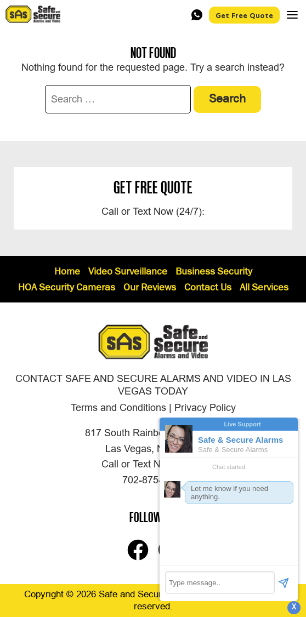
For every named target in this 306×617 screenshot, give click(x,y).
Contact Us (207, 288)
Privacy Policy (205, 407)
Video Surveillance (127, 272)
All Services (264, 288)
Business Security (213, 272)
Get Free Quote (244, 15)
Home (67, 272)
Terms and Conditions (118, 407)
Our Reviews (149, 288)
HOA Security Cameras (66, 288)
